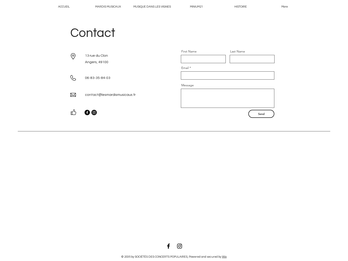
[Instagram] (94, 112)
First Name (189, 51)
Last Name (237, 51)
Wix (224, 256)
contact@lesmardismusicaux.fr (110, 94)
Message (187, 85)
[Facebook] (87, 112)
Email (185, 67)
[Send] (261, 114)
